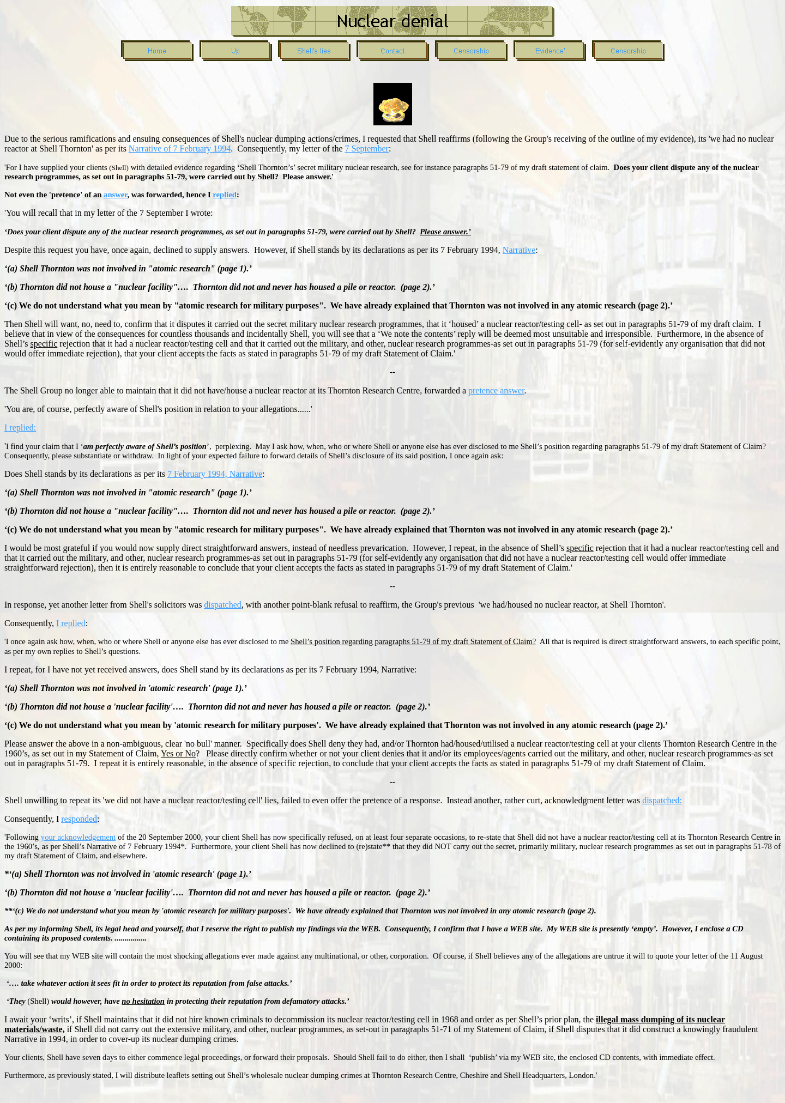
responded (79, 818)
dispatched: (662, 800)
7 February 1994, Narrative (214, 473)
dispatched (222, 604)
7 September (367, 148)
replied (225, 194)
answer (115, 194)
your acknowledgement (78, 837)
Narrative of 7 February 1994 (180, 148)
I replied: (20, 427)
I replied (71, 623)
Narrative (519, 249)
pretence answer (496, 390)
